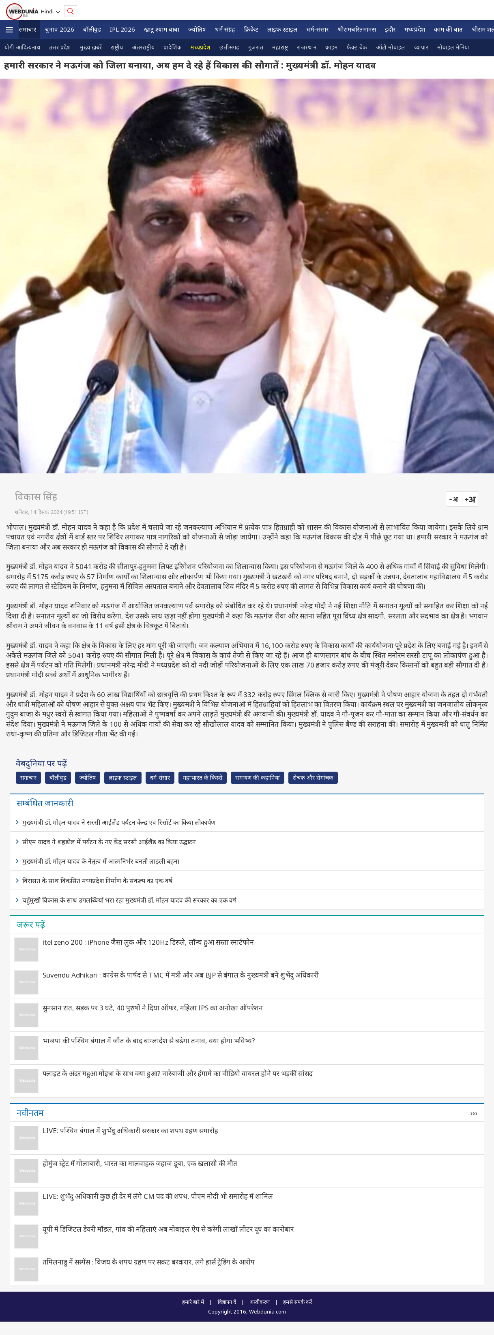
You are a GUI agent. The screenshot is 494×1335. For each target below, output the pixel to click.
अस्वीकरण (259, 1301)
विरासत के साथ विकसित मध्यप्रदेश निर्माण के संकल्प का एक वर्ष (97, 880)
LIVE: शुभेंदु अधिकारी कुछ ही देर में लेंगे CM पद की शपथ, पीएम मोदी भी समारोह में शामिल (158, 1196)
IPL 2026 (122, 29)
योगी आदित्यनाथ (22, 47)
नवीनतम (30, 1112)
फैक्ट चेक (357, 47)
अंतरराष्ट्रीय (143, 47)
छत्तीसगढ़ (229, 47)
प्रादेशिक (172, 47)
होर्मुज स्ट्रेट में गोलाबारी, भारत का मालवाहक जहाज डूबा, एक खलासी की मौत (140, 1163)
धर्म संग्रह (225, 29)
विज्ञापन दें (226, 1301)
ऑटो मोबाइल (390, 47)
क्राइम (331, 47)
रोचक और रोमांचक (313, 777)
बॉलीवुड (92, 29)
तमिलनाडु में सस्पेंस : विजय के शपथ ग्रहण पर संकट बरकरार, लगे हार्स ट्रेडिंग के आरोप (149, 1262)
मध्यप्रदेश (414, 29)
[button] (9, 29)
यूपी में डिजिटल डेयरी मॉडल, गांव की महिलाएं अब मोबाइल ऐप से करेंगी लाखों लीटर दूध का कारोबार (168, 1229)
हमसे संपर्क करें (297, 1301)
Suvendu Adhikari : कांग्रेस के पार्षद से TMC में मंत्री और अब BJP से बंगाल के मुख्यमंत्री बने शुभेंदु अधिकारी (181, 975)
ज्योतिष (197, 29)
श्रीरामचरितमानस (356, 29)
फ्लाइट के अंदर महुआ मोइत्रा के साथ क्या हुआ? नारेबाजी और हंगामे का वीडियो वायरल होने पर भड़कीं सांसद (178, 1073)
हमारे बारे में (193, 1301)
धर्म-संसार (317, 29)
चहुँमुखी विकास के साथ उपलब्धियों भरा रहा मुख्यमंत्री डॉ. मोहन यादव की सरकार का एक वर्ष (129, 900)
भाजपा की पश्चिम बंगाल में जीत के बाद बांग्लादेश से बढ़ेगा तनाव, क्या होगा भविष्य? (149, 1040)
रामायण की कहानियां (257, 777)
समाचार (27, 29)
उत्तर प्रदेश (60, 47)
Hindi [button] (48, 11)
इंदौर (390, 29)
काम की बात (448, 29)
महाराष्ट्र (280, 47)
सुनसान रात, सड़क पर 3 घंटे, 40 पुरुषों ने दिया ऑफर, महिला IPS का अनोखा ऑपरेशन (153, 1007)
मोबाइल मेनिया (453, 47)
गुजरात (255, 47)
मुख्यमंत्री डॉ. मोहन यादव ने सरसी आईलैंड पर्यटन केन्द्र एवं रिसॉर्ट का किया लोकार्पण (119, 822)
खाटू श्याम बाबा (161, 29)
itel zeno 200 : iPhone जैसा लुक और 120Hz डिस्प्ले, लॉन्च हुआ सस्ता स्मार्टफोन (148, 942)
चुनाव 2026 (59, 29)
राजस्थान (306, 47)
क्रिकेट (251, 29)
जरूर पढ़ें (31, 924)
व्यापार (421, 47)
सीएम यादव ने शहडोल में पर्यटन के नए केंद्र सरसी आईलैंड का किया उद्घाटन (109, 841)
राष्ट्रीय (117, 47)
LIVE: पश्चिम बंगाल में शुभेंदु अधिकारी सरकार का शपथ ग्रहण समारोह (130, 1130)
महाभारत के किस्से (202, 777)
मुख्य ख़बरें (91, 47)
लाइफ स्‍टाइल (282, 29)
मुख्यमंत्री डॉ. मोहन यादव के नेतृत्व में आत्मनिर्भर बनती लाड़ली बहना (100, 861)
